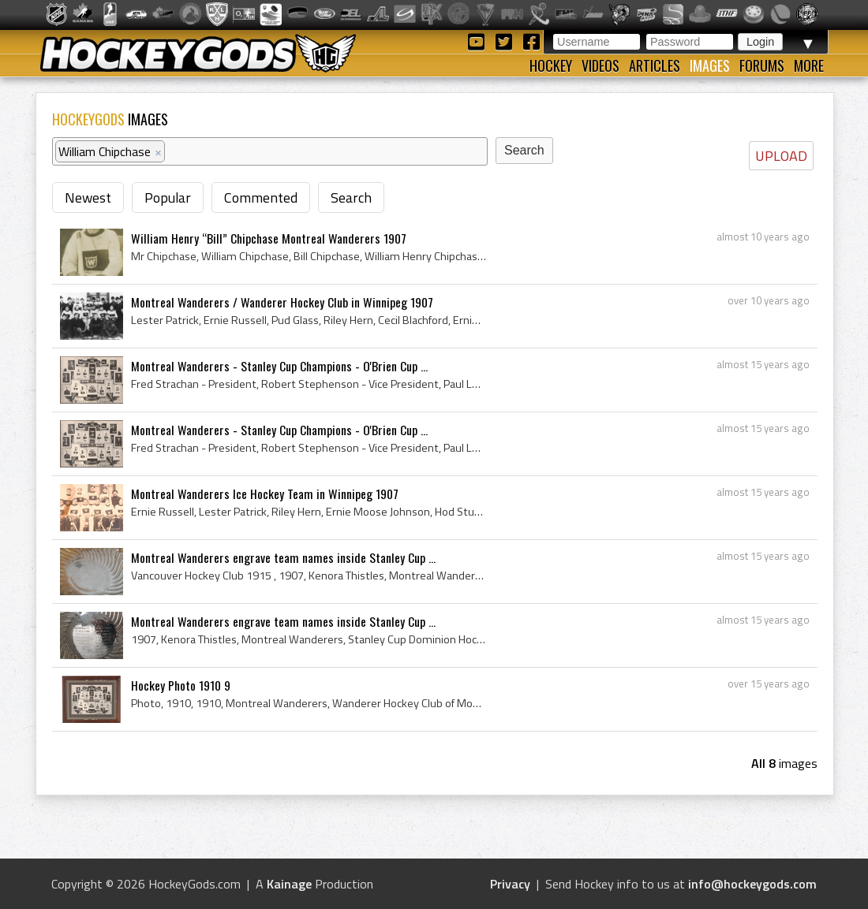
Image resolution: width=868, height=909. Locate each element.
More (809, 65)
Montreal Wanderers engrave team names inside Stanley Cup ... (283, 557)
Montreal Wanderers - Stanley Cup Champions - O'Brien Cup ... (279, 365)
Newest (88, 197)
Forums (761, 65)
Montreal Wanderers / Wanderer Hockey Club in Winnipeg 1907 (282, 301)
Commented (260, 197)
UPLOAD (781, 155)
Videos (600, 65)
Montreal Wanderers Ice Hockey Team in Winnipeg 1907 (264, 493)
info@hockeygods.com (752, 883)
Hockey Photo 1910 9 (180, 685)
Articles (654, 65)
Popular (167, 197)
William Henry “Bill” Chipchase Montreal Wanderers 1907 (268, 238)
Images (710, 65)
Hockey (550, 65)
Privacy (510, 883)
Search (351, 197)
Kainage (289, 883)
